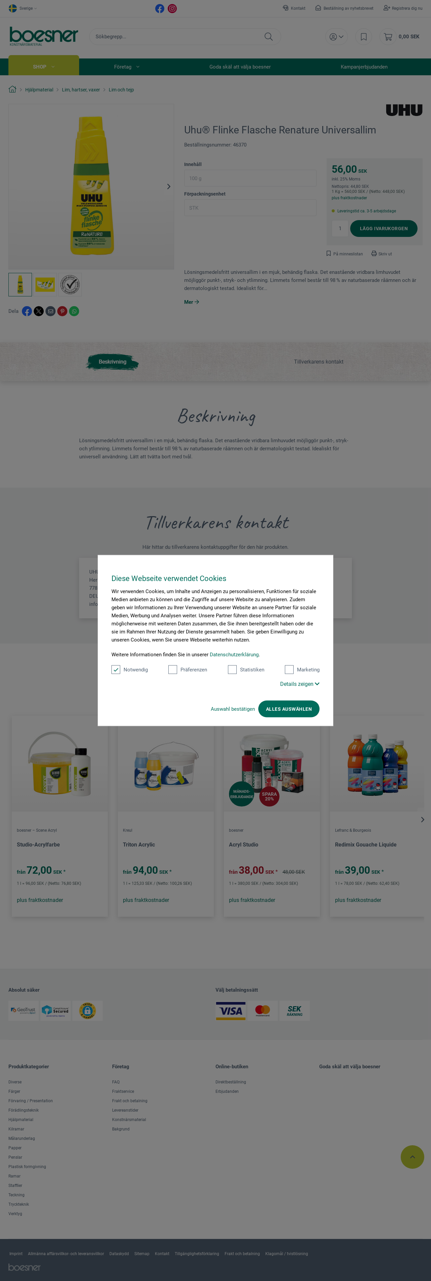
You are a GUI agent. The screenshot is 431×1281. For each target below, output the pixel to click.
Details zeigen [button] (300, 684)
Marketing (302, 669)
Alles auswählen (289, 709)
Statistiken (246, 669)
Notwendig (129, 669)
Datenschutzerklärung (234, 655)
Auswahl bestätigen (233, 709)
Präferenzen (187, 669)
